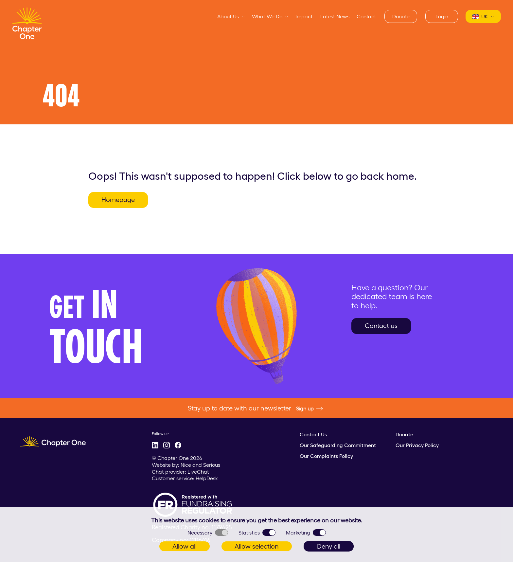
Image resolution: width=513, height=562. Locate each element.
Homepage (118, 199)
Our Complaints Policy (326, 456)
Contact (366, 16)
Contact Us (313, 434)
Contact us (381, 325)
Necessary (207, 532)
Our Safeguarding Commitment (338, 445)
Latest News (334, 16)
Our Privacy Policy (417, 445)
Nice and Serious (200, 465)
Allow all (184, 546)
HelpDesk (207, 478)
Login (441, 16)
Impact (304, 16)
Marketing (306, 532)
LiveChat (198, 472)
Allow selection (257, 546)
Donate (401, 16)
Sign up (309, 409)
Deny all (328, 546)
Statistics (257, 532)
